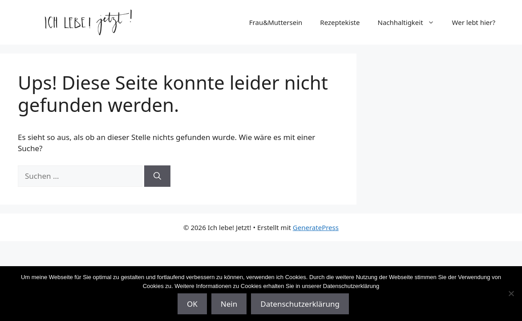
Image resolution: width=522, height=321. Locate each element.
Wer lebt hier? (473, 22)
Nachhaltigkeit (410, 22)
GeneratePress (316, 227)
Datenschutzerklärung (300, 304)
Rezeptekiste (340, 22)
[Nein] (510, 293)
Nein (229, 304)
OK (192, 304)
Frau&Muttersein (276, 22)
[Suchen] (157, 176)
